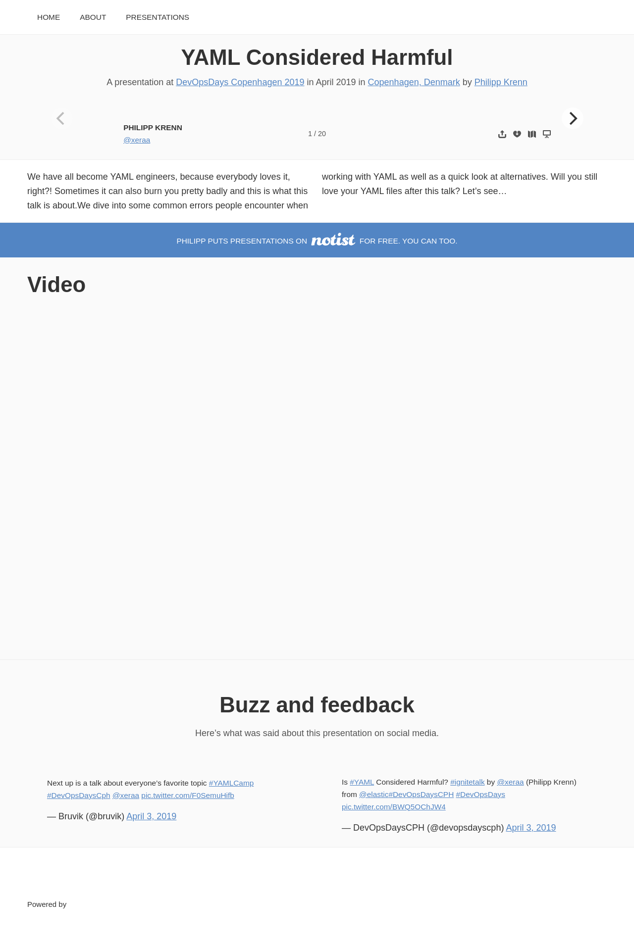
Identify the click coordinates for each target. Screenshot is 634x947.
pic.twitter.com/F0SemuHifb (187, 795)
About (93, 17)
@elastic (373, 794)
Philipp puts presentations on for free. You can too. (316, 241)
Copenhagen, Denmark (414, 82)
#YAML (362, 782)
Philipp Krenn (501, 82)
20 (322, 134)
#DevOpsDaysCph (78, 795)
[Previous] (62, 118)
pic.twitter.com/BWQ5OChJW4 (394, 806)
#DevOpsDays (480, 794)
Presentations (157, 17)
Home (48, 17)
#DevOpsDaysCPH (421, 794)
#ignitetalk (467, 782)
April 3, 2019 (151, 816)
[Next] (572, 118)
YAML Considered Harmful (317, 57)
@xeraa (136, 140)
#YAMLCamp (231, 783)
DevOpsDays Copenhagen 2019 (240, 82)
